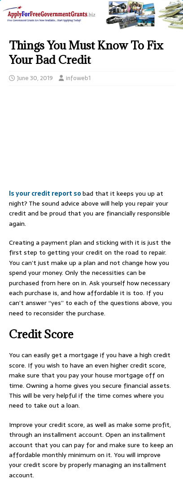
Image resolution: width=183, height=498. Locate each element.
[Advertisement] (91, 140)
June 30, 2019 (35, 78)
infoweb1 (78, 78)
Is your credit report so (46, 193)
